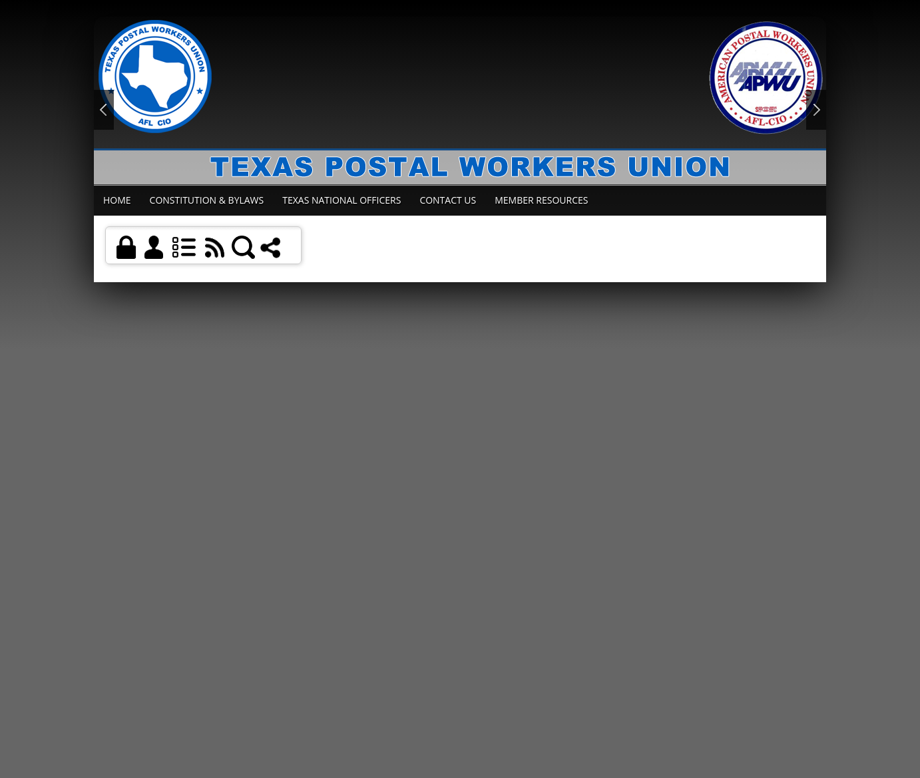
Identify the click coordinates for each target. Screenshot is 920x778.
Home (117, 200)
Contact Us (447, 200)
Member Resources (541, 200)
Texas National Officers (341, 200)
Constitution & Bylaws (207, 200)
